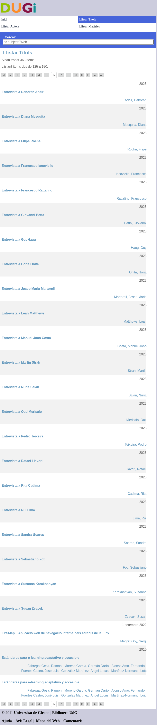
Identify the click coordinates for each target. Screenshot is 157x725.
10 (82, 75)
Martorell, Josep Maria (130, 297)
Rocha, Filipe (136, 149)
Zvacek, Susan (136, 616)
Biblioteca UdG (64, 712)
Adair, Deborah (136, 100)
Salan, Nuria (138, 395)
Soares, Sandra (135, 543)
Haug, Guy (138, 247)
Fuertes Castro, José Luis (39, 671)
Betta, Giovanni (135, 223)
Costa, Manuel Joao (131, 346)
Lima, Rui (140, 518)
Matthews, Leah (135, 321)
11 (88, 75)
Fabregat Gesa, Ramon (44, 666)
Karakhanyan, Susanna (129, 592)
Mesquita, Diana (135, 124)
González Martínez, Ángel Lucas (85, 671)
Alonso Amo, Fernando (128, 666)
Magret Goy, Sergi (133, 641)
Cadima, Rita (137, 493)
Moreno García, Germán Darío (86, 666)
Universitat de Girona (31, 712)
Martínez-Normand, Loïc (129, 671)
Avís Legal (24, 721)
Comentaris (72, 721)
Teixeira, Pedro (136, 444)
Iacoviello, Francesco (131, 174)
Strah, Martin (137, 370)
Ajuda (7, 721)
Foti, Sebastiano (135, 567)
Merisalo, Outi (136, 420)
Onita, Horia (137, 272)
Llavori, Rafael (136, 469)
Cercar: (10, 37)
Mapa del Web (48, 721)
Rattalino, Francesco (132, 198)
